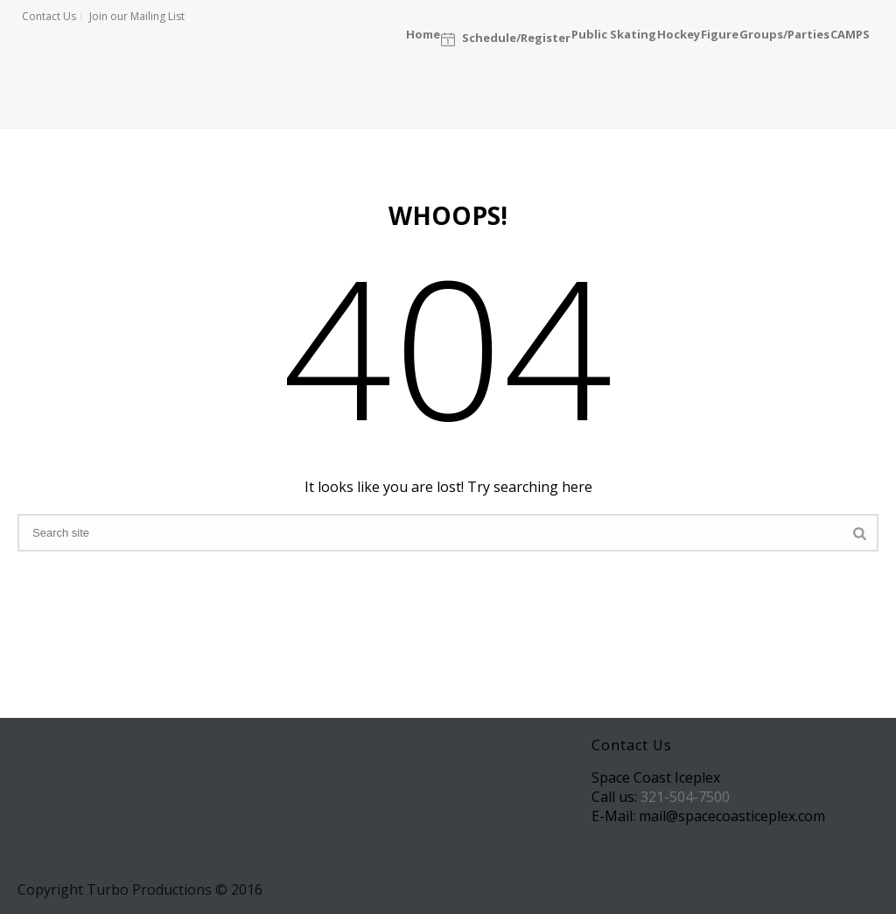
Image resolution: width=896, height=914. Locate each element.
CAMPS (850, 33)
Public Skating (613, 33)
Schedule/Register (505, 38)
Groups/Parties (784, 33)
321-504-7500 (685, 796)
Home (423, 33)
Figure (719, 33)
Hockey (678, 33)
